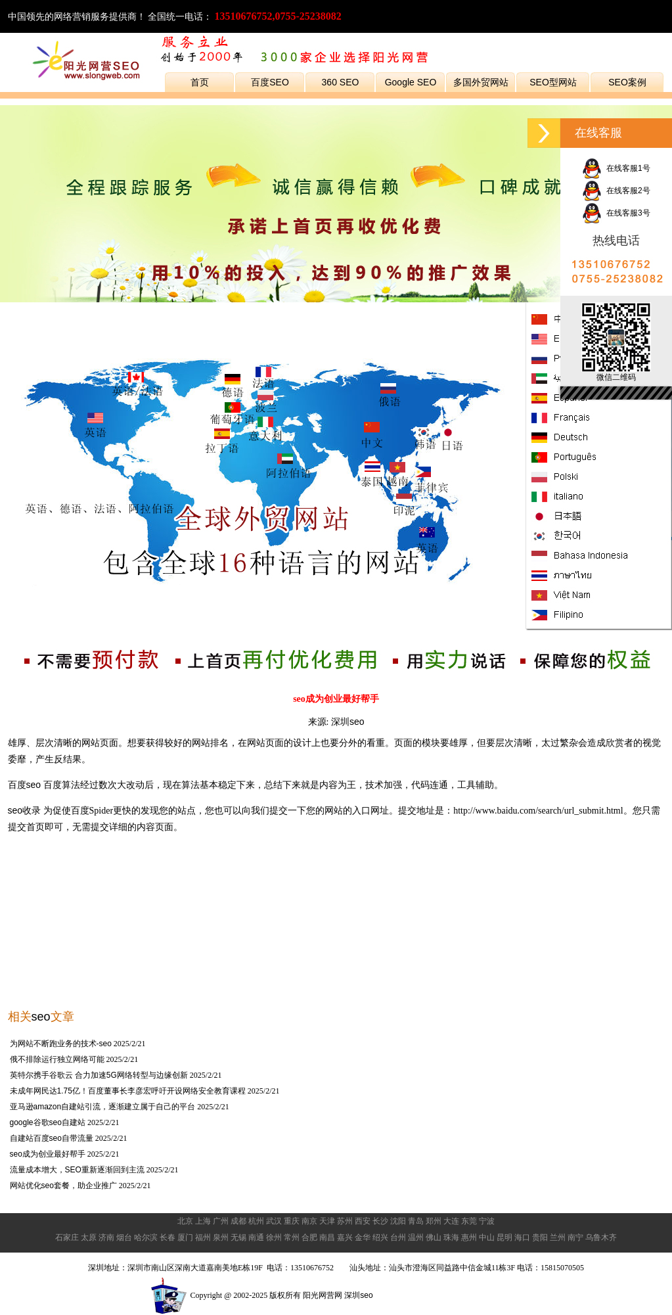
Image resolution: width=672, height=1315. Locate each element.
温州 (416, 1237)
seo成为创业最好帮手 (47, 1154)
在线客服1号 (616, 168)
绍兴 (380, 1237)
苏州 (345, 1221)
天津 (327, 1221)
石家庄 (67, 1237)
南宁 (575, 1237)
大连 (451, 1221)
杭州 (256, 1221)
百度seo (24, 784)
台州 (398, 1237)
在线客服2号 (616, 190)
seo (41, 1016)
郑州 (433, 1221)
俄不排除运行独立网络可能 (57, 1059)
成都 (238, 1221)
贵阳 (540, 1237)
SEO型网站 (553, 82)
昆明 (504, 1237)
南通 (256, 1237)
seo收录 (24, 810)
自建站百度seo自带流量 (51, 1138)
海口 (522, 1237)
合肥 (309, 1237)
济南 (106, 1237)
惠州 (469, 1237)
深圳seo (348, 721)
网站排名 (210, 742)
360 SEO (340, 82)
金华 (362, 1237)
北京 (185, 1221)
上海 (203, 1221)
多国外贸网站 (480, 82)
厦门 (185, 1237)
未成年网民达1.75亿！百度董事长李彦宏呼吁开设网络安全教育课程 (128, 1091)
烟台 (124, 1237)
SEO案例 (627, 82)
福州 (203, 1237)
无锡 (238, 1237)
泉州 (221, 1237)
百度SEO (270, 82)
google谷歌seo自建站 (47, 1122)
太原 (89, 1237)
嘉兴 (345, 1237)
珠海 (451, 1237)
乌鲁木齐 (601, 1237)
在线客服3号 (616, 213)
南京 (309, 1221)
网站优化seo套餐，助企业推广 (63, 1185)
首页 (199, 82)
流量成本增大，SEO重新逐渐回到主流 (77, 1169)
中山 (487, 1237)
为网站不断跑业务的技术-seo (61, 1043)
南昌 (327, 1237)
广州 (221, 1221)
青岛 (416, 1221)
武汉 (274, 1221)
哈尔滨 (146, 1237)
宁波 (487, 1221)
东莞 (469, 1221)
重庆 (292, 1221)
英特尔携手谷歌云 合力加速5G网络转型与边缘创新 (99, 1075)
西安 (362, 1221)
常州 (292, 1237)
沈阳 (398, 1221)
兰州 (558, 1237)
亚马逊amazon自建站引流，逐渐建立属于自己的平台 (103, 1106)
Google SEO (411, 82)
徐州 (274, 1237)
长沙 (380, 1221)
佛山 (433, 1237)
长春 (167, 1237)
